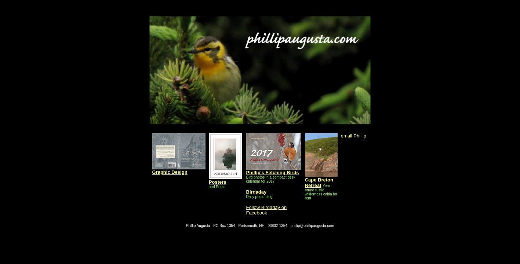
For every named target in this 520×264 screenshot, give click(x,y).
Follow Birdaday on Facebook (266, 210)
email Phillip (353, 136)
